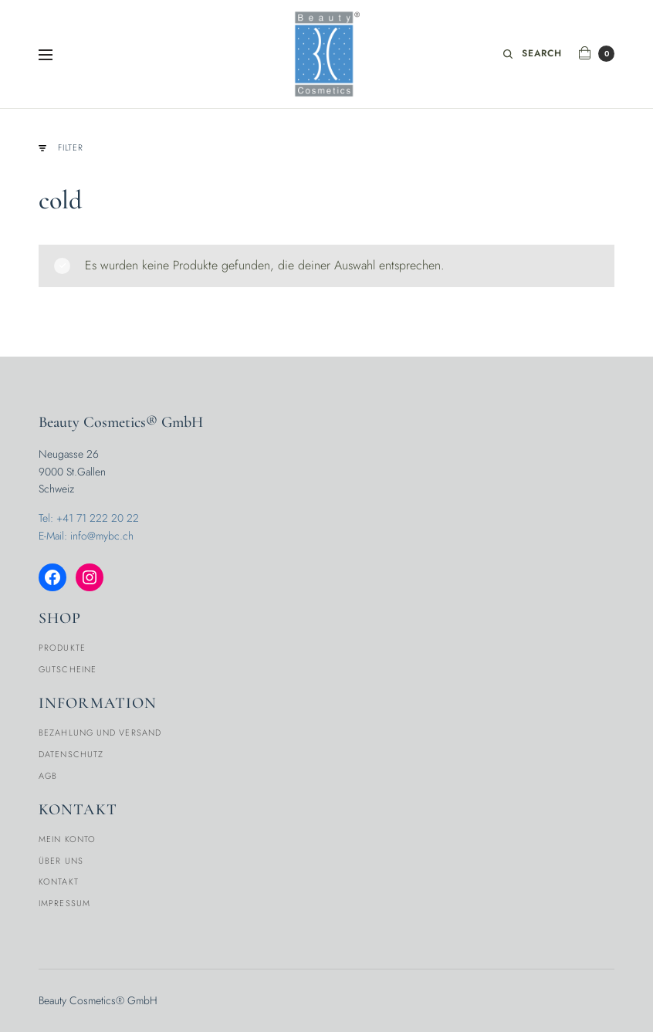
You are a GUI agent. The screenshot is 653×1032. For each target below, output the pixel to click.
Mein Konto (67, 839)
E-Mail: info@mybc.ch (86, 535)
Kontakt (59, 881)
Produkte (62, 647)
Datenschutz (71, 754)
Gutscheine (67, 669)
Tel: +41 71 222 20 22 (89, 518)
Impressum (64, 903)
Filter (61, 148)
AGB (48, 776)
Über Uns (61, 860)
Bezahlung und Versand (100, 732)
